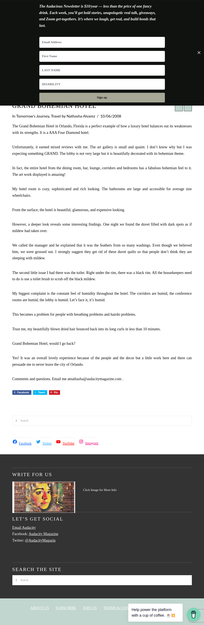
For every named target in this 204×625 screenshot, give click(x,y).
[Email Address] (102, 42)
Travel (56, 116)
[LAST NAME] (102, 70)
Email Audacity (24, 528)
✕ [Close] (199, 53)
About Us (39, 608)
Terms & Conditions (124, 608)
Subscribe (66, 608)
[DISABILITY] (102, 84)
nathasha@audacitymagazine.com (95, 379)
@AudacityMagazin (40, 540)
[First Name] (102, 56)
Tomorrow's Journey (32, 116)
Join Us (90, 608)
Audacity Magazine (43, 534)
